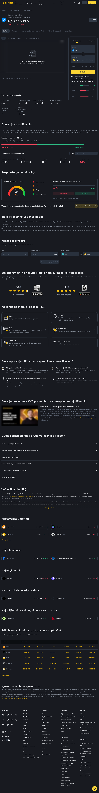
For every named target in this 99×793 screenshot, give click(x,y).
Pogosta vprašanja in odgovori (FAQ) (40, 31)
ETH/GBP (53, 699)
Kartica (44, 764)
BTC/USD (40, 682)
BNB (81, 755)
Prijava (84, 3)
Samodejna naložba (47, 775)
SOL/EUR (27, 688)
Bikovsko (85, 193)
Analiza (14, 31)
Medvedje (63, 193)
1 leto (25, 38)
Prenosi (25, 787)
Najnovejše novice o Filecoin (20, 241)
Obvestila (25, 755)
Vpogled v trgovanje (85, 766)
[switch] (8, 776)
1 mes (13, 38)
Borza (43, 749)
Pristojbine (83, 791)
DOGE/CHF (66, 704)
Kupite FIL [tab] (77, 41)
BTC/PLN (79, 682)
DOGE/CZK (92, 704)
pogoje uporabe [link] (6, 734)
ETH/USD (40, 699)
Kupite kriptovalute (18, 3)
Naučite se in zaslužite (67, 776)
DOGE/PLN (79, 704)
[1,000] (42, 289)
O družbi (25, 749)
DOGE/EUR (26, 704)
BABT (43, 784)
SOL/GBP (53, 688)
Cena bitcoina (65, 782)
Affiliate (82, 749)
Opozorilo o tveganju (29, 781)
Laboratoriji (64, 761)
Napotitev (82, 752)
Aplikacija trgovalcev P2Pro (68, 752)
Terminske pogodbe (44, 3)
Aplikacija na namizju (28, 790)
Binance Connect (66, 764)
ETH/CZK (92, 699)
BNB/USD (40, 693)
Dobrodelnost (46, 790)
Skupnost (25, 778)
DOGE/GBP (52, 704)
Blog (24, 775)
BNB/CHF (66, 693)
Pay (43, 755)
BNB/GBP (53, 693)
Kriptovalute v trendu (63, 31)
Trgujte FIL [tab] (92, 41)
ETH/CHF (66, 699)
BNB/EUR (27, 693)
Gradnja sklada (27, 772)
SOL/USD (40, 688)
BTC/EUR (27, 682)
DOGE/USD (39, 704)
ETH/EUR (27, 699)
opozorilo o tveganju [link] (20, 734)
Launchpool (45, 772)
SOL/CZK (92, 688)
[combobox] (76, 60)
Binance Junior (46, 761)
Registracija (92, 3)
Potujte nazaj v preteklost (49, 297)
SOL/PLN (79, 688)
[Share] (93, 20)
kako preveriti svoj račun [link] (88, 453)
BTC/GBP (53, 682)
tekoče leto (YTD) (34, 38)
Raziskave (45, 787)
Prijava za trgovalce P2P (67, 749)
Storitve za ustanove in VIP (68, 758)
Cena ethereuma (65, 785)
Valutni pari (77, 31)
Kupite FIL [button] (83, 72)
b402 (62, 767)
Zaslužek (55, 3)
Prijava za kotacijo (66, 755)
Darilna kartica (46, 770)
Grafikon (5, 31)
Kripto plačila (45, 758)
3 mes (19, 38)
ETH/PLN (79, 699)
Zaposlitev (26, 752)
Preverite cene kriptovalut (68, 779)
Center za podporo (85, 783)
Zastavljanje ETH (46, 778)
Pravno (25, 764)
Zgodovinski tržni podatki (87, 763)
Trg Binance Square (65, 3)
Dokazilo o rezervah (85, 769)
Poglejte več (50, 543)
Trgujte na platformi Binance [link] (86, 206)
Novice (23, 31)
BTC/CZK (92, 682)
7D (8, 38)
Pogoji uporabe (27, 767)
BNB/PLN (79, 693)
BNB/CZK (92, 693)
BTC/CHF (66, 682)
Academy (44, 767)
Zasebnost (26, 770)
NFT (43, 781)
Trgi (27, 3)
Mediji (24, 761)
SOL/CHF (66, 688)
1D (3, 38)
